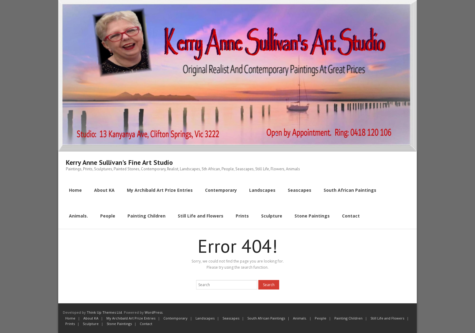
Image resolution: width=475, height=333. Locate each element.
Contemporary (175, 318)
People (320, 318)
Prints (70, 323)
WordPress (153, 312)
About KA (90, 318)
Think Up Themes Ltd (104, 312)
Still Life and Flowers (387, 318)
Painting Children (348, 318)
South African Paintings (266, 318)
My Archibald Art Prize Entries (130, 318)
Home (70, 318)
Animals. (300, 318)
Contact (146, 323)
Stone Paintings (119, 323)
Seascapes (230, 318)
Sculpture (91, 323)
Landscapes (205, 318)
